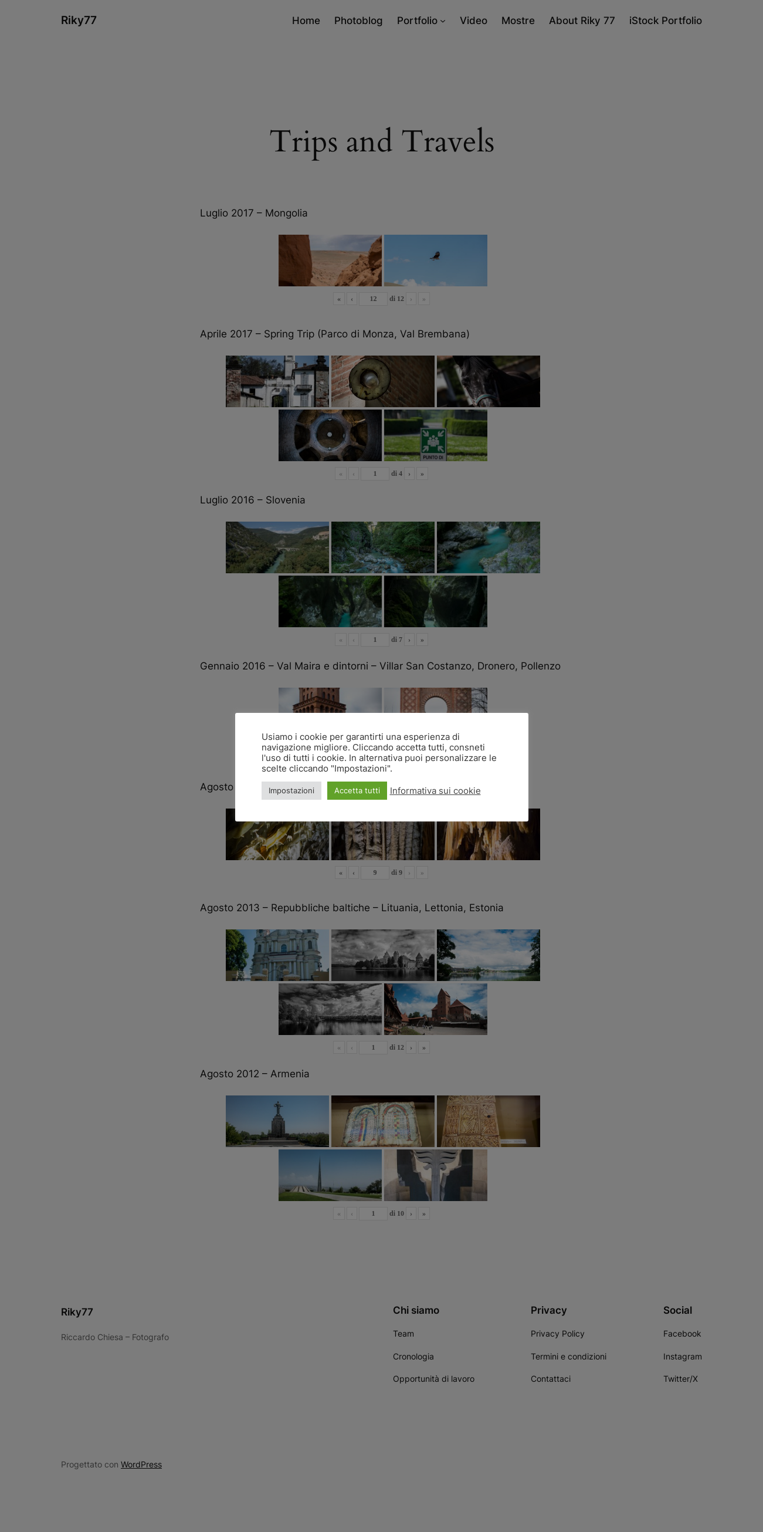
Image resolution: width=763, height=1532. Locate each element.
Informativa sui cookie (435, 791)
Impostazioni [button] (291, 790)
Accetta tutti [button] (357, 790)
